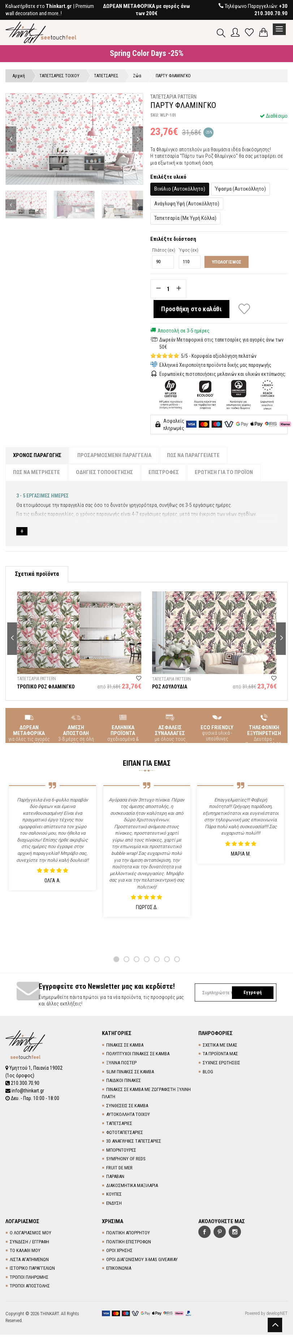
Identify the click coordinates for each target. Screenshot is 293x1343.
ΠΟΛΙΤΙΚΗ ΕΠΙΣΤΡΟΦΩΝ (128, 1241)
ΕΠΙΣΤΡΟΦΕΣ (164, 472)
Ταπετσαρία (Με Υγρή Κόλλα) (185, 218)
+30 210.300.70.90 (271, 10)
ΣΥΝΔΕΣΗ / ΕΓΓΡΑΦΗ (29, 1241)
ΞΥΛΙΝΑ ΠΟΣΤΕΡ (121, 1062)
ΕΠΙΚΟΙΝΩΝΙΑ (118, 1268)
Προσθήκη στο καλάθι (191, 309)
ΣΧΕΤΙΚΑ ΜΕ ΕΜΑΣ (220, 1045)
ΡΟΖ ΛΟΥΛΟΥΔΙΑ (169, 687)
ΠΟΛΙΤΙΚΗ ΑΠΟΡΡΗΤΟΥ (128, 1233)
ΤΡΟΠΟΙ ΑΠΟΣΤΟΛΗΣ (30, 1286)
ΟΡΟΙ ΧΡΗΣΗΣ (119, 1250)
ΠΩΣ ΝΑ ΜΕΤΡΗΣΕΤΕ (36, 472)
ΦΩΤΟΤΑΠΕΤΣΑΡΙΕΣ (124, 1132)
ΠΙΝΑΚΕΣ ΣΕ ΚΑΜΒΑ (124, 1045)
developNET (277, 1313)
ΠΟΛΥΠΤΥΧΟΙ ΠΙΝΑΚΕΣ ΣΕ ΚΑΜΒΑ (137, 1054)
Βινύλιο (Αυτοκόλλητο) (179, 189)
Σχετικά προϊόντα (37, 573)
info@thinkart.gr (24, 1089)
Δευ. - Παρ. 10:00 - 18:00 (32, 1097)
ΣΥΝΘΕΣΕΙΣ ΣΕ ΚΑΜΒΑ (127, 1105)
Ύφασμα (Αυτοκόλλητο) (240, 189)
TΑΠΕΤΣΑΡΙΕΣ (119, 1123)
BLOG (208, 1071)
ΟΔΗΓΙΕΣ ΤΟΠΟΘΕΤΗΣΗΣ (104, 472)
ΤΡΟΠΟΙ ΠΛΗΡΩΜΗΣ (29, 1277)
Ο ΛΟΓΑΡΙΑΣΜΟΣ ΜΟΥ (30, 1233)
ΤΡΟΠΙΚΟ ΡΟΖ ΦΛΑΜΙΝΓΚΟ (46, 687)
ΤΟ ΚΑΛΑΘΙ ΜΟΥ (25, 1250)
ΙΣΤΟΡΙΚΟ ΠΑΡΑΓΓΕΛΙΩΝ (32, 1268)
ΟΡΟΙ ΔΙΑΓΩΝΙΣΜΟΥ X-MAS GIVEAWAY (142, 1259)
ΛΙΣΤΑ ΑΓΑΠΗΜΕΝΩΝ (29, 1259)
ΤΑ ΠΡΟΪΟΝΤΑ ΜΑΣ (220, 1054)
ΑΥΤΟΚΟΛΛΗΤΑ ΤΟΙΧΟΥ (128, 1114)
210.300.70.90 (22, 1082)
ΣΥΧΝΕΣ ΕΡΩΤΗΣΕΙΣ (221, 1062)
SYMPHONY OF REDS (126, 1159)
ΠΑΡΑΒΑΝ (115, 1176)
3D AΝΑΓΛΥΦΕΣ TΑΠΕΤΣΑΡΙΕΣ (133, 1141)
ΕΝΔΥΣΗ (114, 1203)
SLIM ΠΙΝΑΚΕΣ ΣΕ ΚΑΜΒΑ (130, 1071)
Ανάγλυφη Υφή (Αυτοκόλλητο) (186, 203)
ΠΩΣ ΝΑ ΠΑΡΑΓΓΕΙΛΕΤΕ (193, 455)
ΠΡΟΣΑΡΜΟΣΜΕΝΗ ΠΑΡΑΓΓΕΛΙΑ (114, 455)
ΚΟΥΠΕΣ (114, 1194)
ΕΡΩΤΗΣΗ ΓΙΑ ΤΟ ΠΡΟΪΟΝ (224, 472)
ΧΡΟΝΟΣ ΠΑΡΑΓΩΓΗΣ (37, 455)
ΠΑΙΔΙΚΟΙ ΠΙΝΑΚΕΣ (123, 1080)
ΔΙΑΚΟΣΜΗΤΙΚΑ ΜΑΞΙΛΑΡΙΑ (132, 1185)
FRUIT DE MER (119, 1167)
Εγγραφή (253, 992)
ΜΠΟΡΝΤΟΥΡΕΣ (121, 1150)
